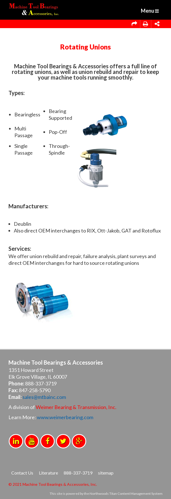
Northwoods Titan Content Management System (126, 493)
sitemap (106, 472)
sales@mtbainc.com (44, 397)
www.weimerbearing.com (65, 417)
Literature (48, 472)
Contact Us (22, 472)
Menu (150, 11)
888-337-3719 (78, 472)
